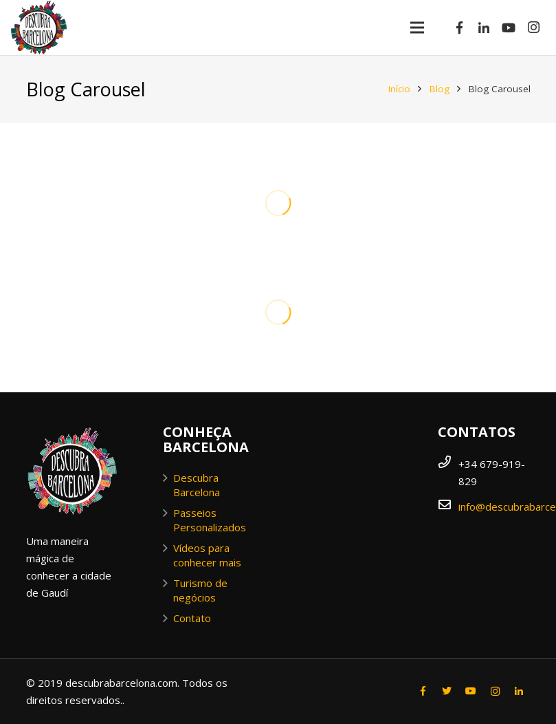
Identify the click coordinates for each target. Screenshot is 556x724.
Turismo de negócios (200, 590)
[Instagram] (533, 27)
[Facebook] (459, 27)
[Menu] (417, 27)
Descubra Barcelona (196, 485)
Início (399, 89)
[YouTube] (508, 27)
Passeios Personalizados (209, 520)
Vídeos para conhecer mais (207, 555)
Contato (192, 618)
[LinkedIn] (483, 27)
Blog (439, 89)
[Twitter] (447, 691)
